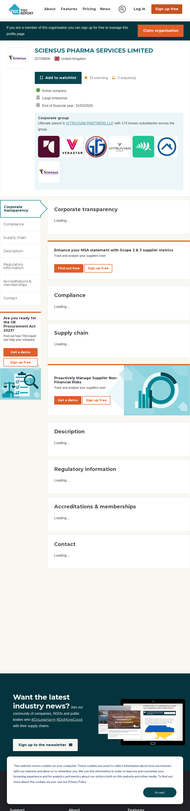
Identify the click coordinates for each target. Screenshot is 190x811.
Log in (139, 9)
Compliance (13, 224)
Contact (10, 298)
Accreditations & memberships (17, 283)
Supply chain (14, 238)
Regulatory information (13, 266)
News (105, 9)
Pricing (89, 9)
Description (13, 251)
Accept (160, 792)
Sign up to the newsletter (45, 745)
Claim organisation (160, 31)
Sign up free (166, 9)
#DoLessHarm (43, 720)
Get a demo (20, 352)
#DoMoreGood (69, 720)
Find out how (69, 268)
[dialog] (95, 780)
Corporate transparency (16, 208)
